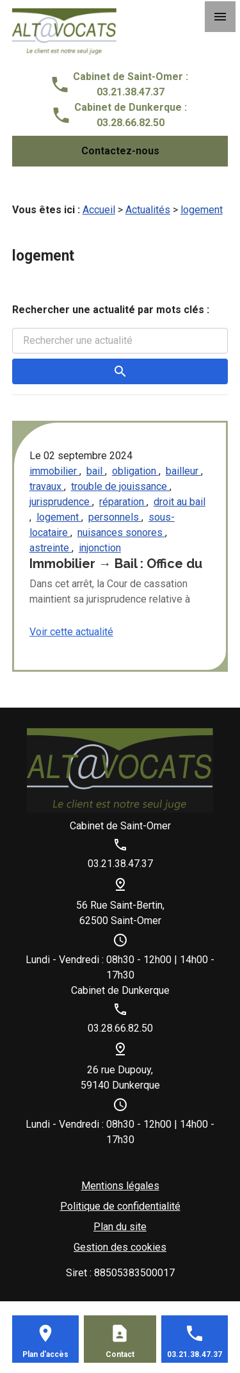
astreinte (50, 548)
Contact (120, 1354)
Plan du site (120, 1227)
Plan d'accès (45, 1354)
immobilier (54, 471)
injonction (100, 548)
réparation (123, 502)
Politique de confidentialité (120, 1206)
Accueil (99, 210)
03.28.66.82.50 (130, 123)
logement (201, 210)
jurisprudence (60, 502)
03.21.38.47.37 (130, 92)
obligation (135, 471)
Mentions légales (120, 1186)
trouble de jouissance (120, 486)
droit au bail (179, 502)
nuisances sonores (121, 532)
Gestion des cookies (120, 1247)
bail (95, 471)
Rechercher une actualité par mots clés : (110, 310)
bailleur (183, 471)
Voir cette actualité (71, 632)
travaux (46, 486)
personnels (114, 517)
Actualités (147, 210)
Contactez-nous (120, 151)
